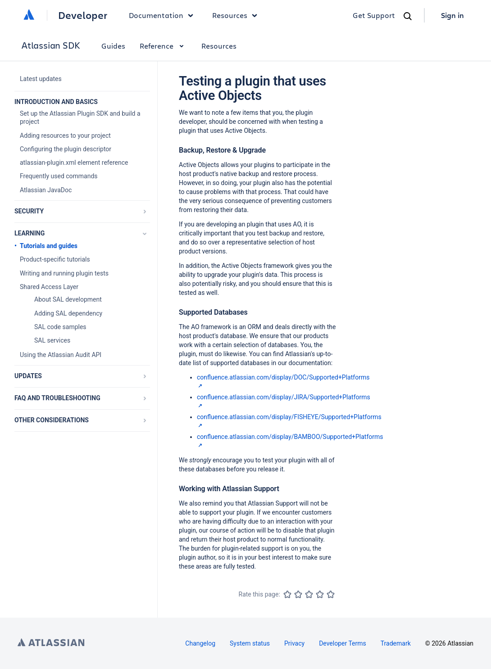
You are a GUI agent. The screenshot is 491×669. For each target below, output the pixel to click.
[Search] (407, 16)
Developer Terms (342, 643)
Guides (113, 45)
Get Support (374, 15)
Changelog (200, 643)
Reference (163, 45)
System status (250, 643)
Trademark (396, 643)
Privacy (294, 643)
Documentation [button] (163, 15)
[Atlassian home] (29, 15)
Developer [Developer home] (82, 15)
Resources (218, 45)
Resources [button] (237, 15)
